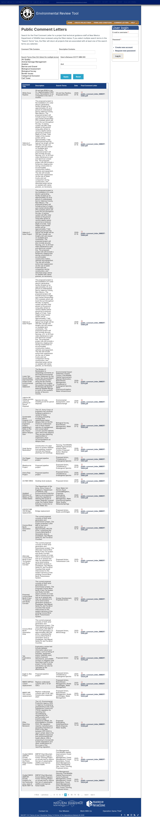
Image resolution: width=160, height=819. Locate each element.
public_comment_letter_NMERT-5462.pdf (93, 512)
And (62, 64)
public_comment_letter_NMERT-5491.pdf (93, 450)
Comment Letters (121, 22)
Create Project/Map (83, 22)
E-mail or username (121, 32)
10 (71, 795)
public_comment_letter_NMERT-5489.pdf (93, 324)
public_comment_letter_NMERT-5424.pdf (93, 781)
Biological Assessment (40, 69)
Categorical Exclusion (40, 76)
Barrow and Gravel (40, 66)
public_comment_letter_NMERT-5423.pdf (93, 760)
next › (86, 795)
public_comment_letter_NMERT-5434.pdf (93, 675)
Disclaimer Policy (46, 815)
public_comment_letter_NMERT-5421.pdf (93, 561)
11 (75, 795)
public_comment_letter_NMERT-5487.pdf (93, 145)
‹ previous (44, 795)
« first (36, 795)
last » (93, 795)
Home (70, 22)
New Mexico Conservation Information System (71, 2)
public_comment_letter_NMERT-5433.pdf (93, 684)
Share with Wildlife (130, 2)
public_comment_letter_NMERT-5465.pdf (93, 474)
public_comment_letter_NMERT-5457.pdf (93, 460)
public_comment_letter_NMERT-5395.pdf (93, 482)
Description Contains (67, 49)
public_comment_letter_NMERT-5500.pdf (93, 426)
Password (117, 39)
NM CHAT (112, 2)
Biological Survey (40, 71)
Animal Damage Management (40, 62)
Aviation (40, 64)
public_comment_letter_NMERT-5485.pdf (93, 95)
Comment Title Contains (30, 49)
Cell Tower (40, 78)
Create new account (124, 47)
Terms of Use (34, 815)
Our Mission (64, 811)
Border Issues (40, 73)
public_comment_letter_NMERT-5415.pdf (93, 529)
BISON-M (97, 2)
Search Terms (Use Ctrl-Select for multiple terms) (40, 57)
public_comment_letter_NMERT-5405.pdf (93, 497)
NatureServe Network (71, 815)
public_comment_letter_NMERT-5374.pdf (93, 382)
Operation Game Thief (112, 811)
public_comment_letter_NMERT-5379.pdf (93, 659)
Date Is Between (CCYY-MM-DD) (73, 57)
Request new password (125, 51)
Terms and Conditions (102, 22)
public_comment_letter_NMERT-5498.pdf (93, 403)
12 (78, 795)
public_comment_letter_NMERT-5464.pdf (93, 467)
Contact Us (43, 811)
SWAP (120, 2)
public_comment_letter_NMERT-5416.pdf (93, 632)
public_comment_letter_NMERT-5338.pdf (93, 725)
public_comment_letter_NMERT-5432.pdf (93, 695)
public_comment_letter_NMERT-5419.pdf (93, 600)
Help (133, 22)
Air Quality (40, 59)
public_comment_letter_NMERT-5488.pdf (93, 234)
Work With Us (86, 811)
